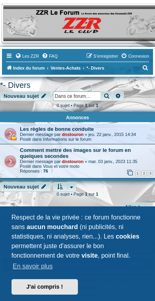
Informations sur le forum (67, 139)
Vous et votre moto (61, 166)
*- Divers (15, 85)
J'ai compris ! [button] (44, 287)
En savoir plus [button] (33, 266)
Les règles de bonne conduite (57, 129)
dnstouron (72, 134)
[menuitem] (27, 56)
